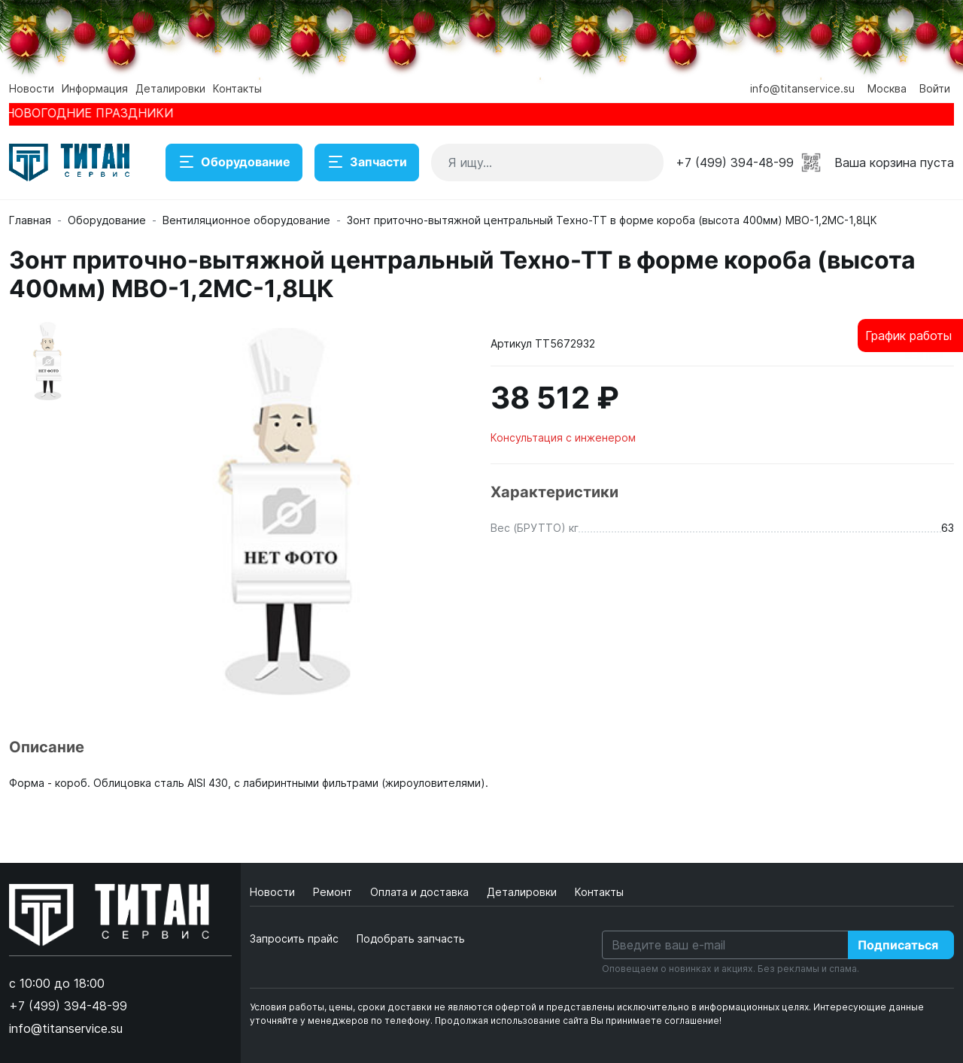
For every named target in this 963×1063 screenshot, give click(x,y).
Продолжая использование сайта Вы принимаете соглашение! (578, 1020)
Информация (95, 88)
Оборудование (234, 162)
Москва (887, 88)
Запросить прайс (294, 938)
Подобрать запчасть (411, 938)
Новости (31, 88)
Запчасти (367, 162)
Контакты (237, 88)
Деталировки (170, 88)
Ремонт (334, 891)
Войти (934, 88)
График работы (908, 335)
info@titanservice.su (802, 88)
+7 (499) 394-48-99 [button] (735, 162)
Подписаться (898, 944)
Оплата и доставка (421, 891)
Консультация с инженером (563, 437)
